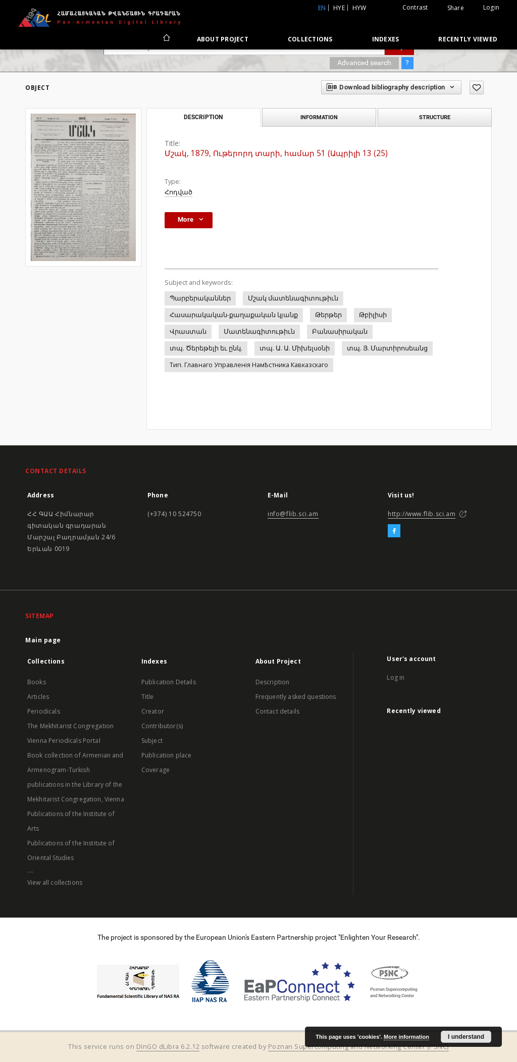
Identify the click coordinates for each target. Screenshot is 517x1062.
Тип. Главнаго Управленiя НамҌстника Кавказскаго (249, 365)
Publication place (166, 755)
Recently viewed (467, 39)
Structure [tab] (434, 117)
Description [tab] (203, 117)
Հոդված (178, 192)
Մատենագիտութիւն (259, 331)
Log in (395, 677)
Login (491, 7)
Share (455, 8)
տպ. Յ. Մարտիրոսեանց (387, 348)
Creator (152, 711)
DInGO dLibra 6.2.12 (168, 1046)
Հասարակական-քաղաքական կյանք (234, 315)
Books (36, 682)
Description (272, 682)
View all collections (54, 882)
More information (406, 1037)
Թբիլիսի (373, 315)
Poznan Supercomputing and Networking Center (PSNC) (358, 1046)
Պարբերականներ (200, 298)
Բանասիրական (340, 331)
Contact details (277, 711)
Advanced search (364, 63)
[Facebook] (394, 531)
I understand (466, 1036)
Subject (152, 740)
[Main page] (165, 39)
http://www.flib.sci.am (421, 514)
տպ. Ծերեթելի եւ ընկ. (206, 348)
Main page (43, 640)
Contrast (415, 7)
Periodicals (43, 711)
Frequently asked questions (295, 696)
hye (339, 8)
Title (147, 696)
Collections (310, 39)
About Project (222, 39)
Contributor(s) (162, 726)
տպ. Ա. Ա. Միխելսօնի (295, 348)
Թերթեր (328, 315)
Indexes (385, 39)
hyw (359, 8)
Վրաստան (188, 331)
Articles (38, 696)
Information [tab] (319, 117)
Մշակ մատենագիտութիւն (293, 298)
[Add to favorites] (477, 87)
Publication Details (168, 682)
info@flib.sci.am (293, 514)
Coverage (155, 770)
